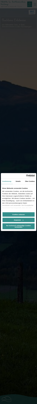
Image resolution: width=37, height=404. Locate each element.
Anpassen (18, 220)
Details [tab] (18, 181)
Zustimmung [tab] (6, 181)
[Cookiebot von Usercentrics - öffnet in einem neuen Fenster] (26, 176)
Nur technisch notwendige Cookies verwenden (18, 226)
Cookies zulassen (18, 214)
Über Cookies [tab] (30, 181)
